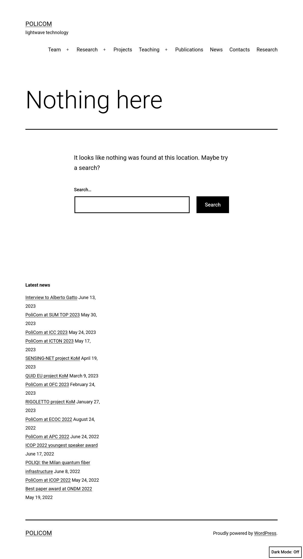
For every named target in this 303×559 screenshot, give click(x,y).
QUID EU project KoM (46, 375)
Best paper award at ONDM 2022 (58, 488)
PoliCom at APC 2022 (47, 436)
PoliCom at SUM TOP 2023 (52, 314)
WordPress (265, 533)
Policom (38, 23)
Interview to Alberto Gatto (51, 297)
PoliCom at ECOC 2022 (48, 419)
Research (87, 50)
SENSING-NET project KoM (52, 358)
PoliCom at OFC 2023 (47, 384)
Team (54, 50)
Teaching (149, 50)
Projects (122, 50)
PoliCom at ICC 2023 (46, 332)
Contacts (240, 50)
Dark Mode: (285, 552)
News (216, 50)
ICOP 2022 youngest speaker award (61, 445)
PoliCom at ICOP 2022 (48, 480)
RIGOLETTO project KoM (50, 401)
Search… (83, 189)
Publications (189, 50)
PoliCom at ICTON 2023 (49, 341)
